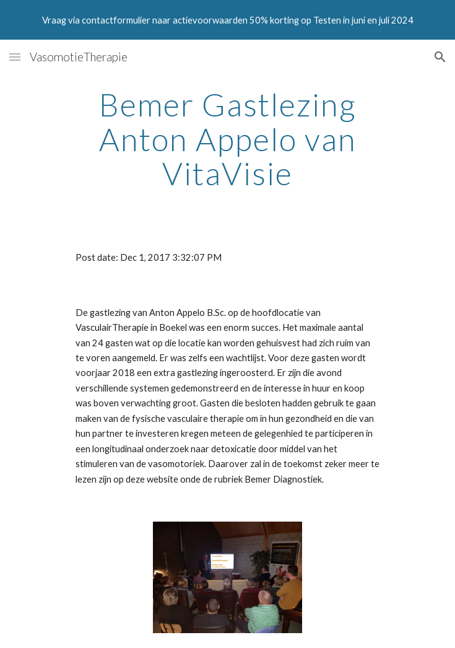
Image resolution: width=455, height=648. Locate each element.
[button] (15, 57)
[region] (227, 20)
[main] (227, 139)
